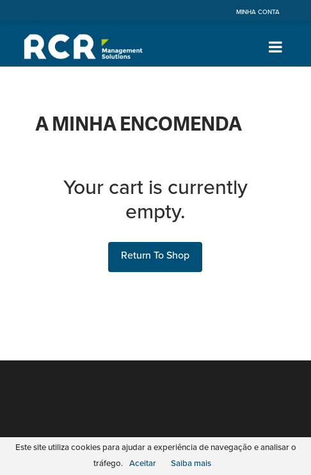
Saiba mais (191, 463)
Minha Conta (258, 12)
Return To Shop (155, 255)
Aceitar (142, 463)
